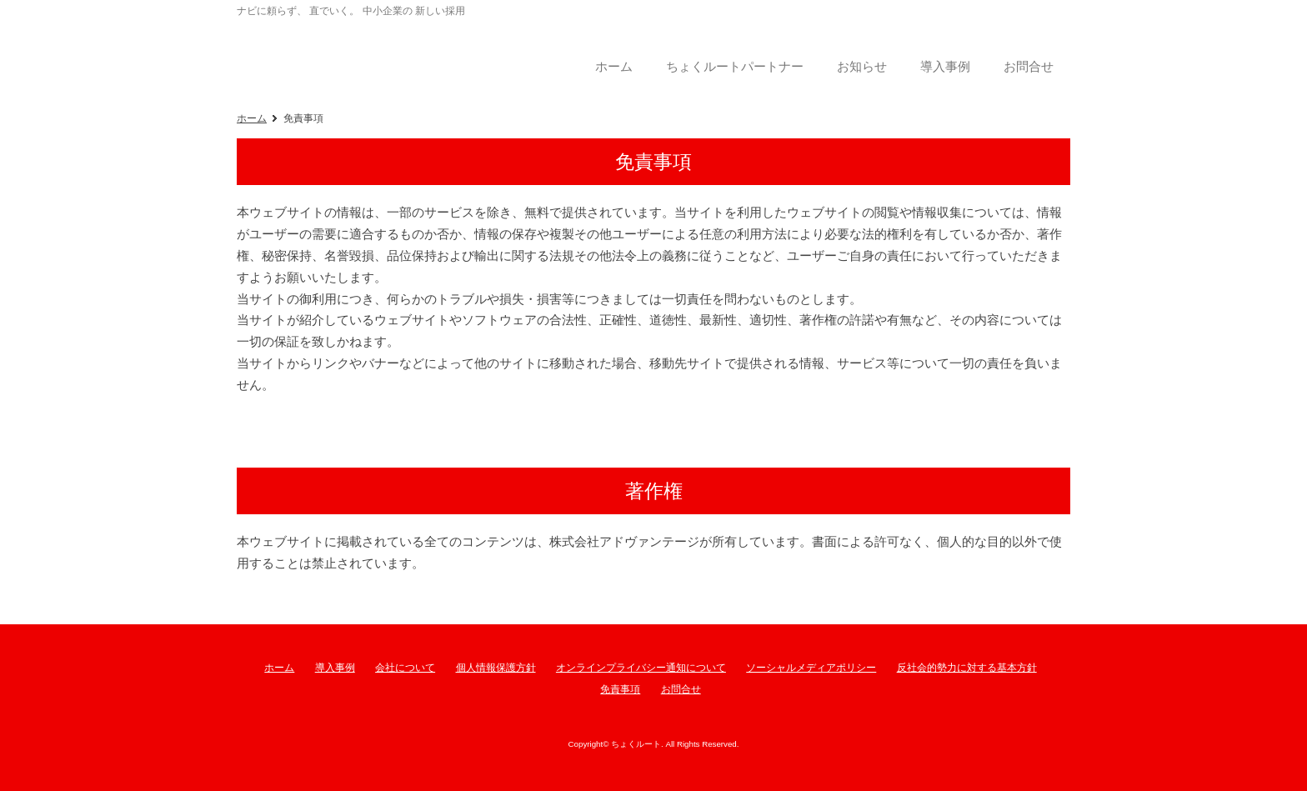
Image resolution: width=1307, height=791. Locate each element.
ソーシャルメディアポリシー (811, 667)
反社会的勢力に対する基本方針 (967, 667)
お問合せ (681, 689)
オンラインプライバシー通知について (641, 667)
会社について (405, 667)
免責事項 (620, 689)
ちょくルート (370, 53)
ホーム (252, 118)
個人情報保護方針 (496, 667)
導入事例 (335, 667)
